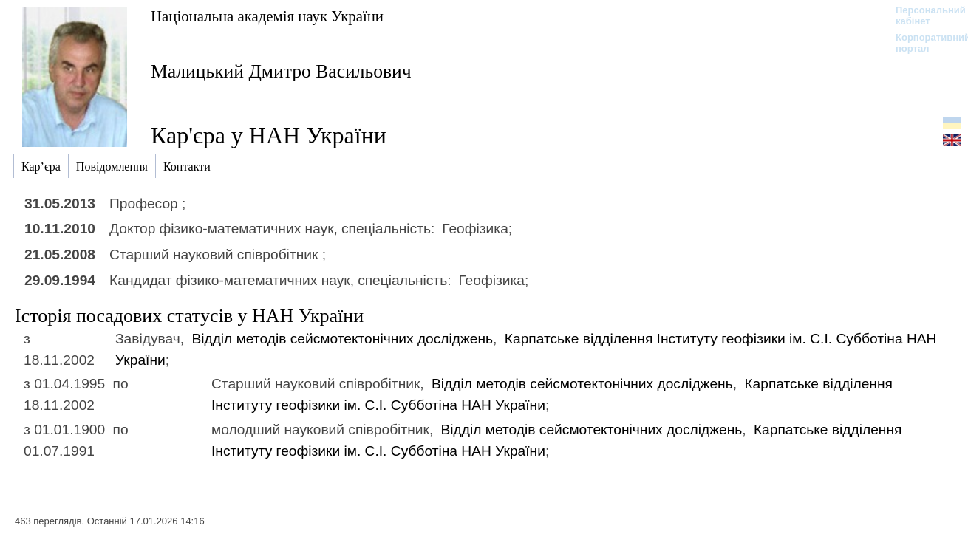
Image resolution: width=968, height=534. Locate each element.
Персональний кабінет (923, 15)
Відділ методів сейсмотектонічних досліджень (342, 338)
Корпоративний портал (923, 43)
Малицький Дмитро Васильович (281, 71)
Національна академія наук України (267, 15)
